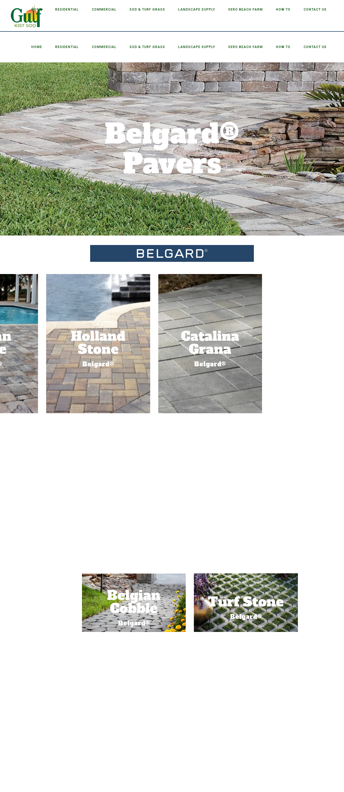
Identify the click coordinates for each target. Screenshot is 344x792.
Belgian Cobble (263, 601)
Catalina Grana (80, 342)
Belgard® (263, 623)
